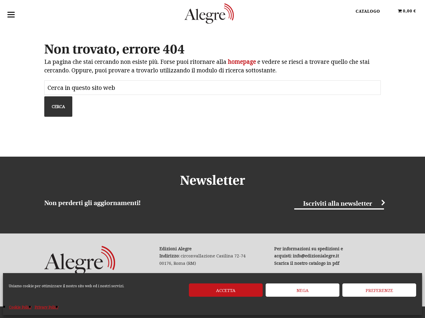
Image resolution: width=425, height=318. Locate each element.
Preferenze (379, 290)
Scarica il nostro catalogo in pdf (306, 263)
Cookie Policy (20, 307)
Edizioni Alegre (212, 14)
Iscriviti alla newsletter (337, 203)
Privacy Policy (46, 307)
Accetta (226, 290)
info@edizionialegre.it (316, 256)
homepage (242, 62)
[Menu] (11, 14)
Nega (303, 290)
